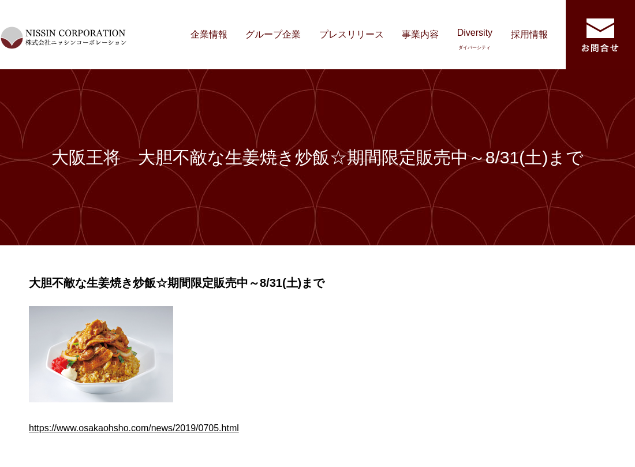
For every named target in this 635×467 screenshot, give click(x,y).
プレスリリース (351, 34)
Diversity (474, 39)
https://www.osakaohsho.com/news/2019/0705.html (134, 428)
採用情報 (529, 34)
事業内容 (420, 34)
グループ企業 (273, 34)
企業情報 (208, 34)
